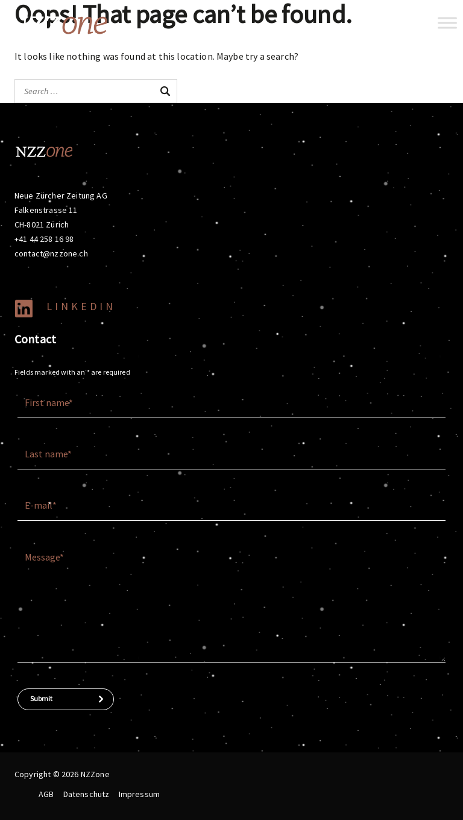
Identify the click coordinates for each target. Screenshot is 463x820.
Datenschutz (86, 794)
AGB (46, 794)
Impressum (139, 794)
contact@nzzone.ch (51, 253)
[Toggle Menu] (447, 22)
